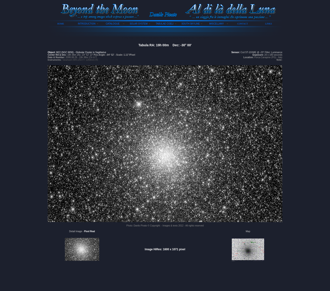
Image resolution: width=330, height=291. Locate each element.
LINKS (268, 23)
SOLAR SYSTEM (139, 23)
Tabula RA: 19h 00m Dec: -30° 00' (165, 45)
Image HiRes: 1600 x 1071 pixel (165, 249)
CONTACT (242, 23)
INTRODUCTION (87, 23)
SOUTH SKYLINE (191, 23)
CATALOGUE (112, 23)
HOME (60, 23)
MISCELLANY (216, 23)
